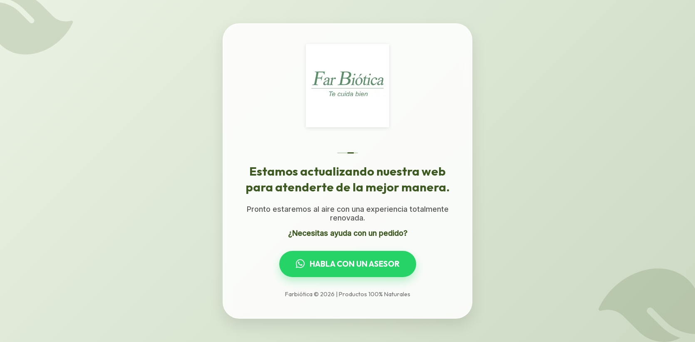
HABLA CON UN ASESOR (348, 264)
